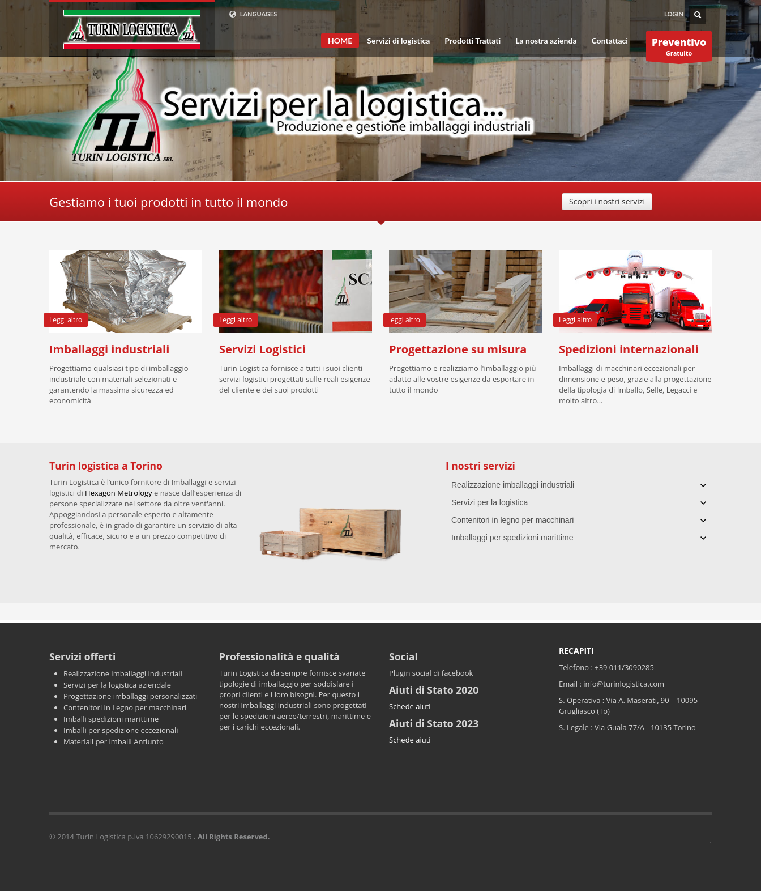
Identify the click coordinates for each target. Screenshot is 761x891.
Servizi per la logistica (489, 502)
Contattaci (610, 41)
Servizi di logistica (398, 41)
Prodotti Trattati (472, 41)
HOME (340, 40)
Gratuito (679, 48)
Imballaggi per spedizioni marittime (512, 537)
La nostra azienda (545, 41)
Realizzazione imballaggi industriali (512, 484)
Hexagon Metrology (118, 493)
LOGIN (673, 14)
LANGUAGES (253, 14)
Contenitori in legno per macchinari (512, 520)
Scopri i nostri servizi (607, 201)
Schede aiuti (410, 706)
